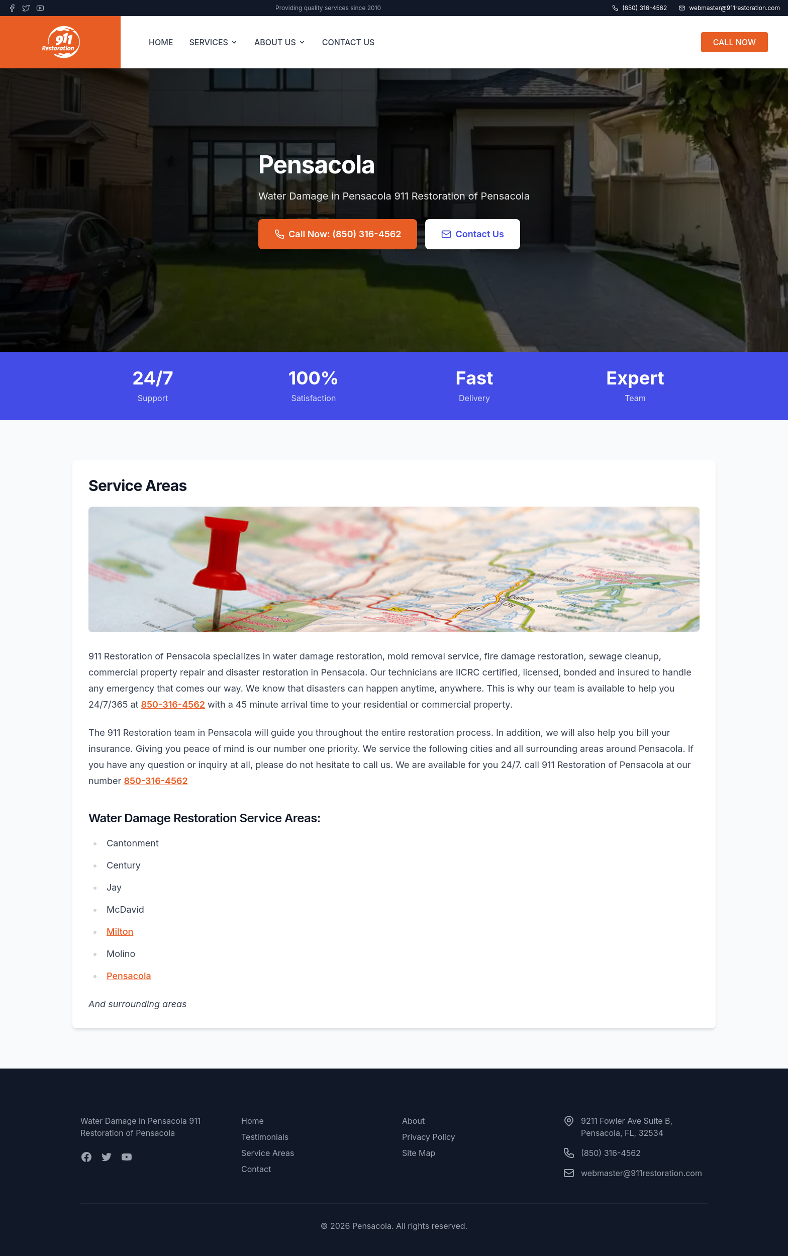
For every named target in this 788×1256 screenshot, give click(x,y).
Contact (256, 1169)
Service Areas (267, 1153)
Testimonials (264, 1137)
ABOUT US (280, 42)
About (413, 1121)
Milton (120, 931)
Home (252, 1121)
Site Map (418, 1153)
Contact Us (472, 234)
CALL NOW (734, 42)
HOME (161, 42)
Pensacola (129, 976)
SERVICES (213, 42)
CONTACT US (348, 42)
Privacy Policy (428, 1137)
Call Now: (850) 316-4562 (337, 234)
